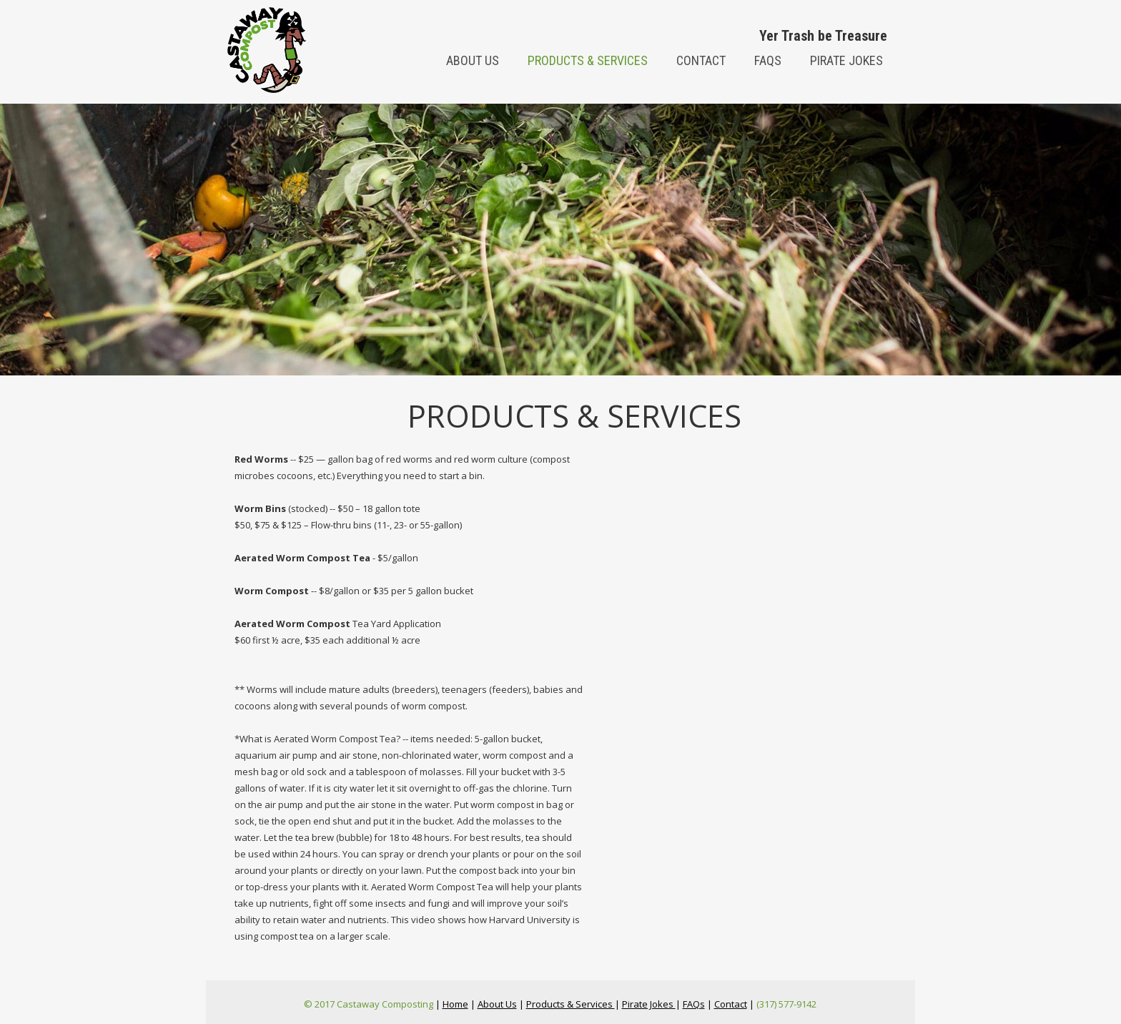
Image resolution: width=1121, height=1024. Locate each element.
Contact (701, 60)
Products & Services (588, 60)
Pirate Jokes (846, 60)
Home (455, 1004)
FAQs (767, 60)
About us (472, 60)
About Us (497, 1004)
